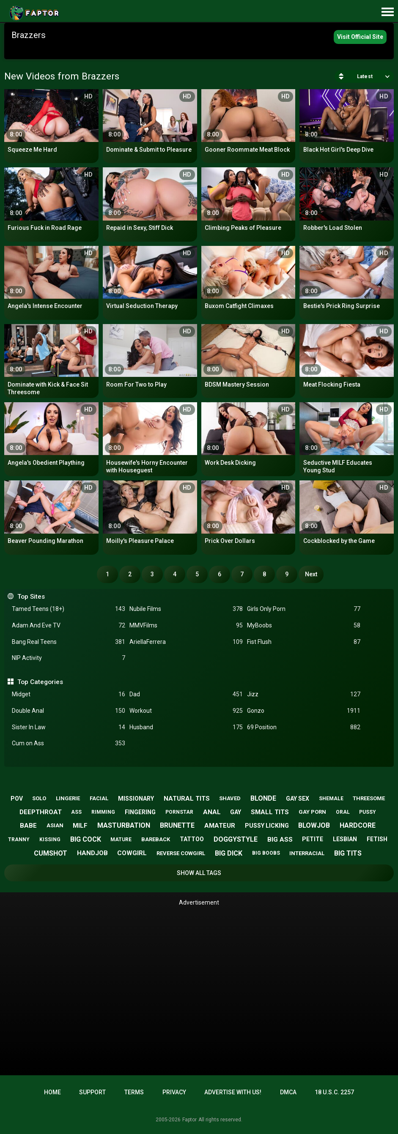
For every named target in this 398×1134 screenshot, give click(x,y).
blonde (263, 798)
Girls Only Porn (303, 609)
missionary (136, 798)
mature (121, 839)
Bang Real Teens (68, 642)
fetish (377, 839)
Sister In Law (68, 727)
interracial (306, 853)
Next (311, 574)
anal (212, 812)
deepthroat (40, 812)
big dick (228, 853)
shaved (230, 798)
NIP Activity (68, 658)
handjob (92, 853)
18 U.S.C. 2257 (334, 1092)
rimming (103, 812)
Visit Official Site (360, 36)
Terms (134, 1092)
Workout (186, 710)
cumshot (50, 853)
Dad (186, 694)
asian (55, 825)
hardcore (358, 825)
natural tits (187, 798)
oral (343, 812)
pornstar (179, 812)
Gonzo (303, 710)
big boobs (266, 853)
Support (92, 1092)
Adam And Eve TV (68, 625)
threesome (369, 798)
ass (76, 812)
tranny (19, 839)
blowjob (314, 825)
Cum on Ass (68, 743)
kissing (49, 839)
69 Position (303, 727)
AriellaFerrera (186, 642)
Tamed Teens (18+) (68, 609)
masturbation (123, 825)
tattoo (192, 839)
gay (235, 812)
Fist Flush (303, 642)
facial (99, 798)
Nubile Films (186, 609)
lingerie (68, 798)
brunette (177, 825)
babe (28, 825)
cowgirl (132, 853)
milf (80, 825)
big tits (348, 853)
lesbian (345, 839)
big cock (85, 839)
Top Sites (31, 596)
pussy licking (267, 825)
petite (312, 839)
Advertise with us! (232, 1092)
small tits (270, 812)
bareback (155, 839)
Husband (186, 727)
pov (17, 798)
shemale (331, 798)
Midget (68, 694)
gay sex (297, 798)
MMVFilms (186, 625)
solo (39, 798)
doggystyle (236, 839)
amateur (219, 825)
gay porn (312, 812)
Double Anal (68, 710)
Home (52, 1092)
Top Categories (40, 682)
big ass (280, 839)
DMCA (288, 1092)
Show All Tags (199, 873)
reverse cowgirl (180, 853)
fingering (140, 812)
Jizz (303, 694)
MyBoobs (303, 625)
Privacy (174, 1092)
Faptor (189, 1120)
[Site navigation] (387, 12)
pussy (367, 812)
